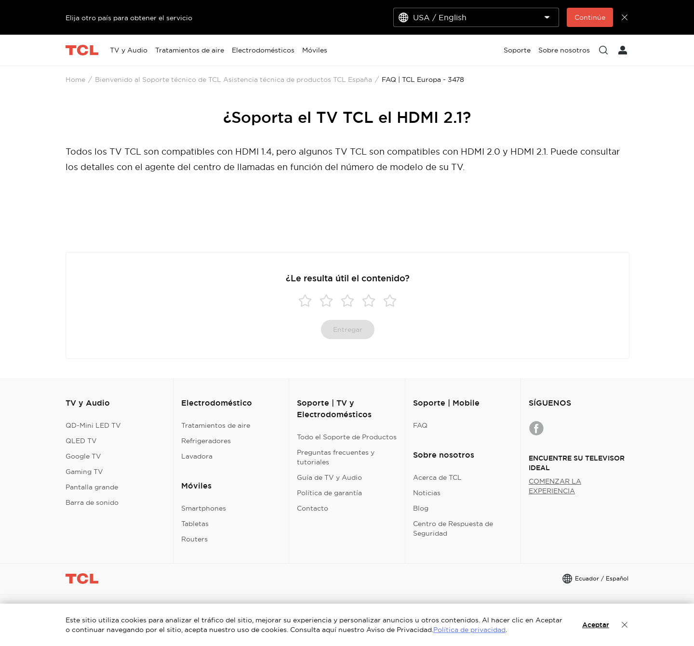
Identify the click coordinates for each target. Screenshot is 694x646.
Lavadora (197, 456)
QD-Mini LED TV (93, 425)
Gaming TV (84, 471)
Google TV (83, 456)
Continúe (589, 17)
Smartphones (203, 508)
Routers (194, 539)
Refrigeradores (206, 440)
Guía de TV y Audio (329, 477)
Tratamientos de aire (215, 425)
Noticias (426, 492)
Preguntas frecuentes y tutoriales (335, 457)
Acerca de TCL (437, 477)
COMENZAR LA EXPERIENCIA (555, 486)
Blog (420, 508)
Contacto (312, 508)
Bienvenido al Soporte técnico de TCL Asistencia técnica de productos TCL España (233, 79)
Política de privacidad (469, 629)
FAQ (420, 425)
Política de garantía (329, 492)
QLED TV (81, 440)
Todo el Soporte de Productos (347, 437)
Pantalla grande (92, 487)
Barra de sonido (92, 502)
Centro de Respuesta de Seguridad (453, 528)
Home (75, 79)
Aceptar (595, 624)
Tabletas (195, 523)
